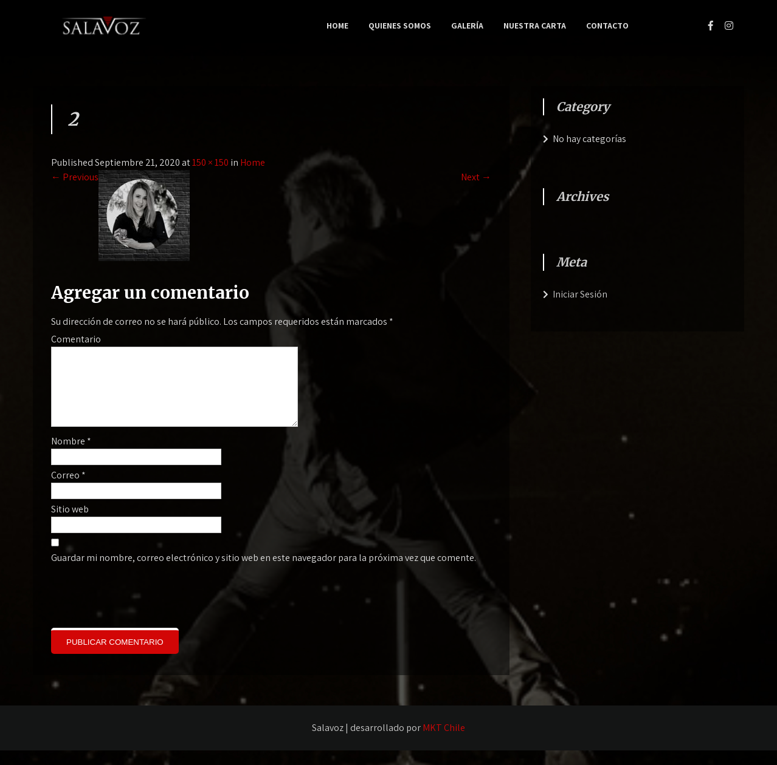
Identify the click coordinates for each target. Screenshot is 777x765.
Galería (467, 25)
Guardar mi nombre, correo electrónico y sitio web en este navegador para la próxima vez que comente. (263, 572)
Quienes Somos (399, 25)
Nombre (71, 455)
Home (337, 25)
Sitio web (70, 523)
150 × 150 (210, 162)
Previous (74, 177)
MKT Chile (444, 742)
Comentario (76, 339)
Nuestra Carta (534, 25)
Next (476, 177)
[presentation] (133, 609)
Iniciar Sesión (580, 294)
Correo (68, 489)
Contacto (607, 25)
